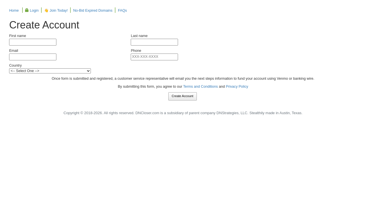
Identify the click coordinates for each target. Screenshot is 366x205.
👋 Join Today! (56, 11)
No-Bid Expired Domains (93, 11)
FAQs (122, 11)
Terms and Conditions (200, 87)
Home (14, 11)
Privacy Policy (237, 87)
